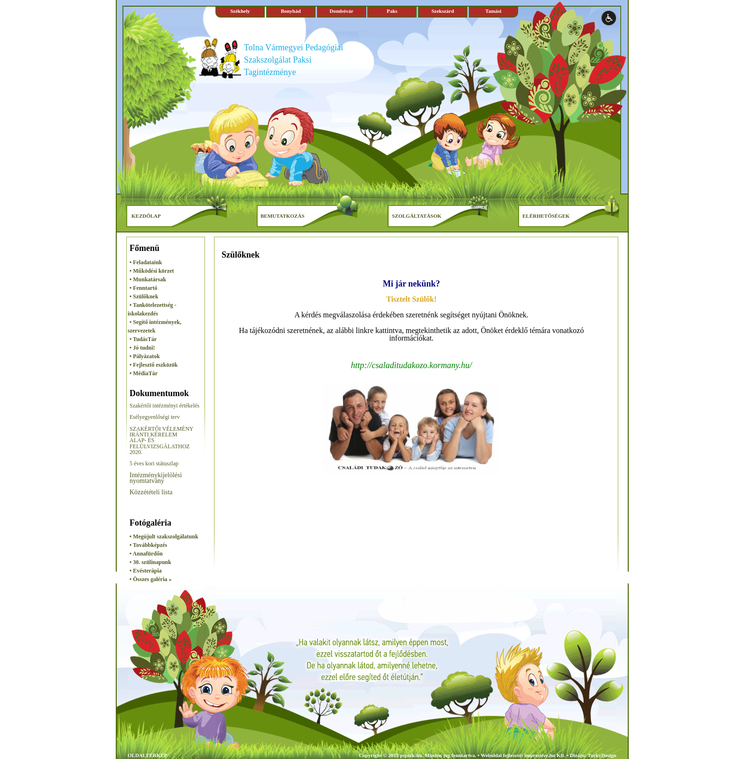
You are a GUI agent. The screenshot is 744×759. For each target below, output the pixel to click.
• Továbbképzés (148, 545)
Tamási (493, 11)
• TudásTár (143, 339)
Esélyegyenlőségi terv (155, 417)
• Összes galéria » (151, 579)
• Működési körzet (152, 271)
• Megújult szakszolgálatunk (164, 536)
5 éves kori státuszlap (154, 463)
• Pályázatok (145, 356)
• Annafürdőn (146, 553)
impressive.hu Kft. (544, 755)
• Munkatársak (148, 279)
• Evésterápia (146, 570)
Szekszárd (442, 11)
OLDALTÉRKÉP (147, 755)
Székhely (240, 11)
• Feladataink (146, 262)
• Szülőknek (144, 296)
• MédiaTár (144, 373)
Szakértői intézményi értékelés (164, 405)
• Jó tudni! (142, 347)
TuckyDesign (601, 755)
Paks (392, 11)
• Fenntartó (144, 288)
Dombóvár (341, 11)
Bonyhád (291, 11)
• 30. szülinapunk (150, 562)
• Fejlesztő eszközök (154, 364)
